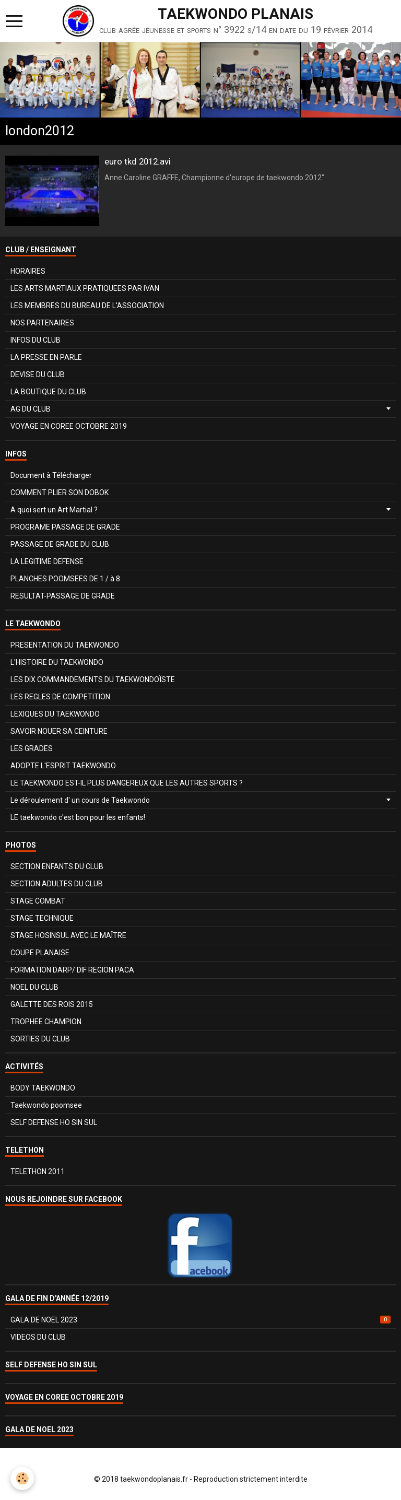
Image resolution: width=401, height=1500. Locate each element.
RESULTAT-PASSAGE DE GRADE (62, 596)
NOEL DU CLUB (34, 987)
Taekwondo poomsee (46, 1105)
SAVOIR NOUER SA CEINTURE (59, 731)
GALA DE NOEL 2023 (200, 1320)
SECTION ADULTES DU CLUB (56, 884)
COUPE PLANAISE (39, 952)
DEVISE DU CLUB (37, 374)
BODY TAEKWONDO (42, 1088)
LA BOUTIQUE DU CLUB (48, 392)
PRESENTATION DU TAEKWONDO (64, 645)
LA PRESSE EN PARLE (46, 357)
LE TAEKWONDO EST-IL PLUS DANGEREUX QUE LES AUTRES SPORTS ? (126, 783)
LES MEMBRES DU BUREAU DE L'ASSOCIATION (87, 305)
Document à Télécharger (51, 475)
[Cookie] (22, 1478)
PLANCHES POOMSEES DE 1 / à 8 (65, 579)
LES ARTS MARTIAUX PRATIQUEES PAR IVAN (84, 288)
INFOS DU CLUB (35, 340)
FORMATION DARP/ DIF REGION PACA (72, 970)
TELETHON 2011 (37, 1171)
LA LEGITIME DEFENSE (47, 561)
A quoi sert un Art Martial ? (54, 510)
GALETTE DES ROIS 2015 (51, 1004)
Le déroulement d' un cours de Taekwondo (80, 800)
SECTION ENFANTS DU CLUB (56, 866)
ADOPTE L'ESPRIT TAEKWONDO (63, 765)
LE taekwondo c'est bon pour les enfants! (77, 817)
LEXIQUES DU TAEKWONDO (55, 714)
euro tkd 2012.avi (137, 161)
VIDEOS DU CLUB (38, 1337)
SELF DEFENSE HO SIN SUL (53, 1122)
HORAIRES (27, 271)
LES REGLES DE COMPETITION (60, 697)
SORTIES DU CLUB (40, 1039)
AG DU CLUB (30, 409)
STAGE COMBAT (37, 901)
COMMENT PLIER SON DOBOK (59, 492)
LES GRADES (31, 748)
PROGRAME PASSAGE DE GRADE (65, 527)
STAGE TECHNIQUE (42, 918)
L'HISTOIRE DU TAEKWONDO (56, 662)
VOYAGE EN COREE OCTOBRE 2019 (68, 426)
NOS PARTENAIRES (42, 323)
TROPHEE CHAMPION (45, 1021)
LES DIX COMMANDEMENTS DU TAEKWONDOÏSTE (92, 679)
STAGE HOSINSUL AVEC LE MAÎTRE (68, 935)
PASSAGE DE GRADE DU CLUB (59, 544)
